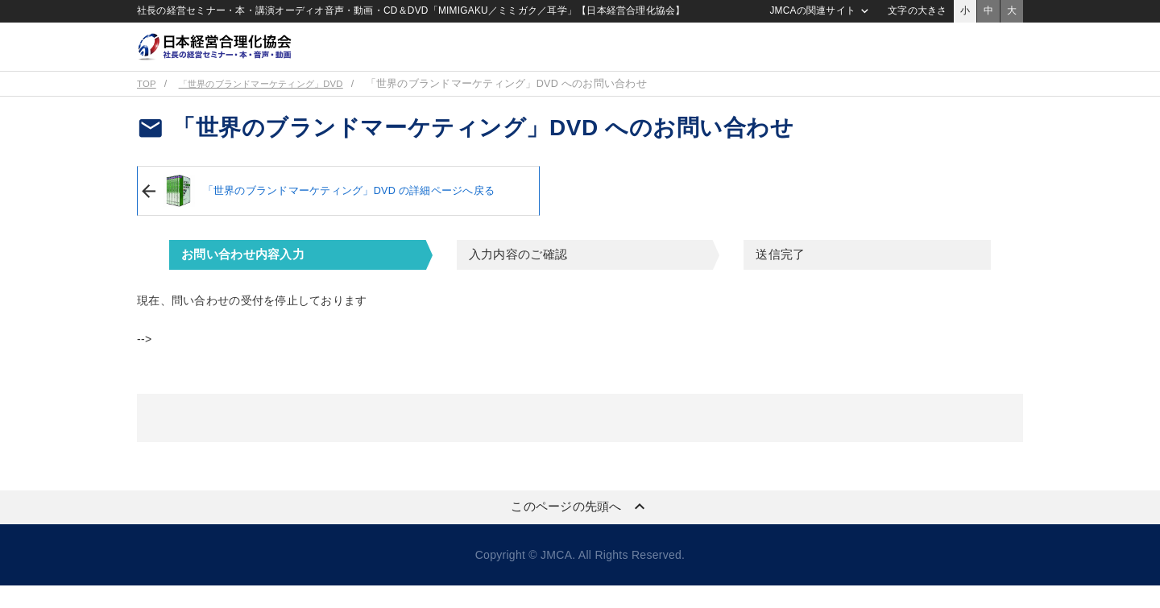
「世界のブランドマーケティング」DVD (276, 106)
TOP (147, 106)
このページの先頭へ (580, 529)
